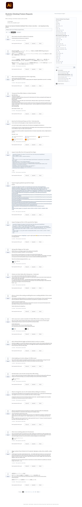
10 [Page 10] (35, 491)
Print (56, 50)
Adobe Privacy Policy (56, 504)
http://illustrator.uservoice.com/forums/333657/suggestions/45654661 (23, 326)
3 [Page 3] (26, 491)
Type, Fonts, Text (58, 61)
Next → (38, 491)
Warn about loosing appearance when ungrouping (23, 76)
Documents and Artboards (60, 34)
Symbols (57, 58)
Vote (8, 39)
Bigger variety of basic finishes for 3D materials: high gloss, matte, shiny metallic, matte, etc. (32, 451)
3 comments (13, 481)
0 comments (13, 40)
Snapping (57, 56)
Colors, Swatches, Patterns (60, 32)
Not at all (28, 43)
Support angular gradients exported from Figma (23, 183)
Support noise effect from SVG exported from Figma (24, 152)
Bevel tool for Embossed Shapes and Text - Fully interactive (25, 121)
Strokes (57, 57)
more (22, 108)
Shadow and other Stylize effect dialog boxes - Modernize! (25, 274)
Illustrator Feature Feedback (62, 79)
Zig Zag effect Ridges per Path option (20, 249)
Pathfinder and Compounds (60, 47)
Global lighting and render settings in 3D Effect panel (24, 358)
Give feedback (60, 70)
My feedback (19, 32)
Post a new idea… (59, 20)
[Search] (74, 67)
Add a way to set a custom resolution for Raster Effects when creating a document (31, 319)
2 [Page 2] (24, 491)
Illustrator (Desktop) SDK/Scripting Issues (64, 75)
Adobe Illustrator (61, 83)
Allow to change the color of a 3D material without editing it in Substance (29, 392)
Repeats (57, 51)
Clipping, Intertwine (59, 30)
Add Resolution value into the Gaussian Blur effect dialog (25, 373)
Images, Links (58, 39)
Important (34, 43)
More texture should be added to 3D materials (22, 36)
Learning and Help (58, 43)
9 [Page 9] (33, 491)
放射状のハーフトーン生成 (18, 473)
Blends (57, 27)
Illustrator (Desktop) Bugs (62, 73)
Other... (57, 46)
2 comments (13, 110)
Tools (56, 60)
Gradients (57, 38)
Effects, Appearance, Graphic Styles (21, 40)
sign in (64, 13)
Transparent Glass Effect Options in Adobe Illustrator (24, 93)
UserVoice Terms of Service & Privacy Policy (40, 504)
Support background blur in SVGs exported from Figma (25, 222)
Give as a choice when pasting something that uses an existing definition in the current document (32, 296)
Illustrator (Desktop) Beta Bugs (63, 71)
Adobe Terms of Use (49, 504)
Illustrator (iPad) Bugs (61, 77)
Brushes (57, 28)
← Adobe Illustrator (8, 15)
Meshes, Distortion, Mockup (60, 45)
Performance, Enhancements (60, 49)
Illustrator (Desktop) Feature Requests (64, 74)
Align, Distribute (58, 25)
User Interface (58, 62)
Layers (57, 42)
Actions (57, 24)
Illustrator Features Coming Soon (63, 81)
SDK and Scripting (58, 53)
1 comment (13, 82)
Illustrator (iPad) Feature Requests (63, 78)
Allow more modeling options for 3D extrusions (23, 432)
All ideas (57, 21)
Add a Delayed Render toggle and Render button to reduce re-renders (28, 341)
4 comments (13, 141)
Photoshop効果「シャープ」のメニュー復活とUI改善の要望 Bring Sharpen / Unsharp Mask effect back (30, 51)
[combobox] (64, 67)
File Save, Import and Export (60, 36)
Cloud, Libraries (58, 31)
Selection (57, 54)
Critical (41, 43)
